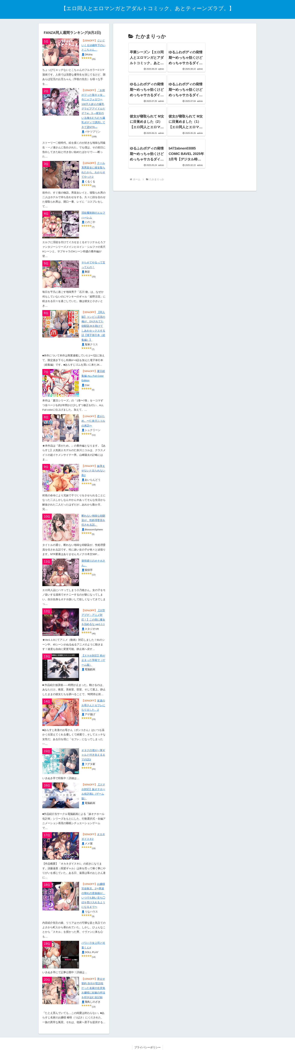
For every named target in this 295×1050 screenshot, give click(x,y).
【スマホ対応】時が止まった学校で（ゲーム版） (93, 660)
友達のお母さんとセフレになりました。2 (93, 705)
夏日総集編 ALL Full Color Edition (93, 376)
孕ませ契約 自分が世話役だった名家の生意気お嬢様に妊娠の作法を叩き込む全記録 (93, 988)
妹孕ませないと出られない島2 (93, 471)
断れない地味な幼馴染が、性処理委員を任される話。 (93, 520)
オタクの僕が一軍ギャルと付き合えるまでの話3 (93, 755)
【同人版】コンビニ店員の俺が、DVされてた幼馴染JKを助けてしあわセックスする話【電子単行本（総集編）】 (93, 326)
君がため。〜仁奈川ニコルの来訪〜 (93, 421)
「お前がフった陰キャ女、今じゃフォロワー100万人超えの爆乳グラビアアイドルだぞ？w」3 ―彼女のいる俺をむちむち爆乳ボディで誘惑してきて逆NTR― (93, 109)
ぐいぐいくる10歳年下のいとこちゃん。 (93, 45)
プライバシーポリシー (147, 1047)
